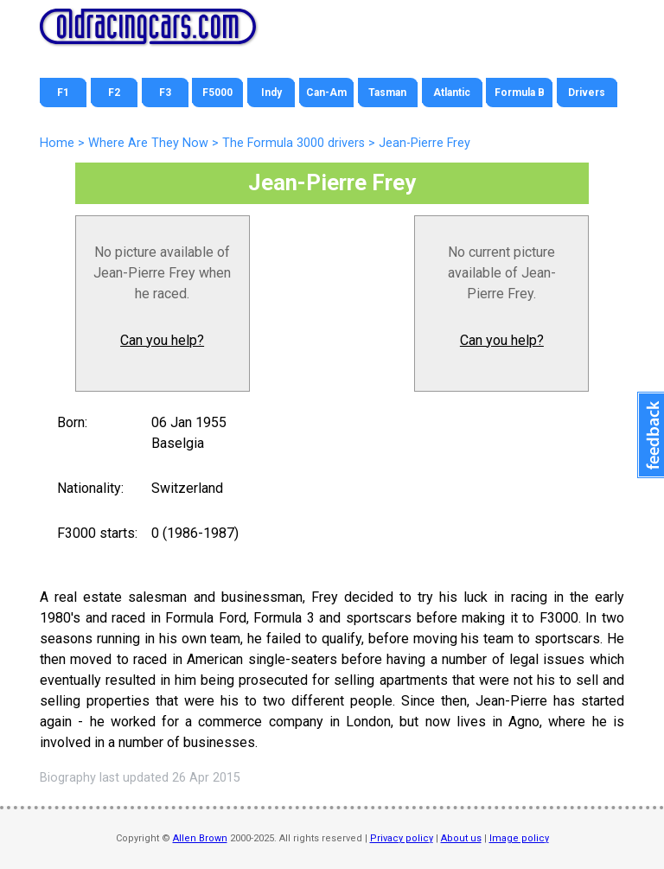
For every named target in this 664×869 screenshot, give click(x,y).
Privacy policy (401, 838)
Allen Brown (200, 838)
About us (461, 838)
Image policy (519, 838)
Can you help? (162, 340)
